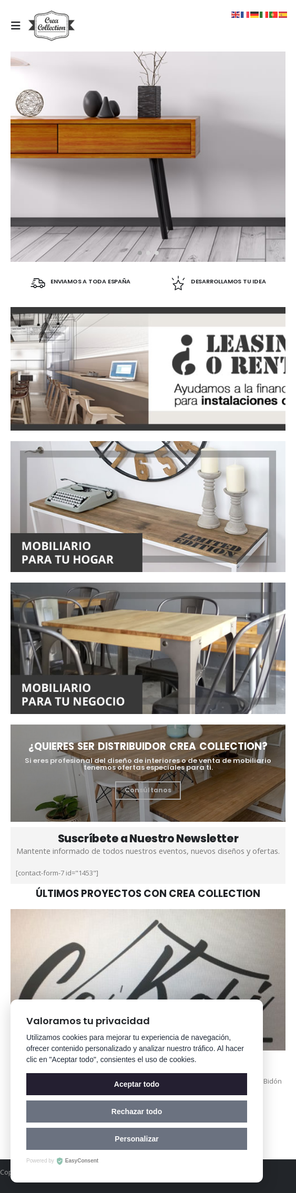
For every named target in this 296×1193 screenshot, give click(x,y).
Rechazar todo (136, 1111)
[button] (140, 253)
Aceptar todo (136, 1084)
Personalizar (136, 1139)
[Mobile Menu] (18, 26)
